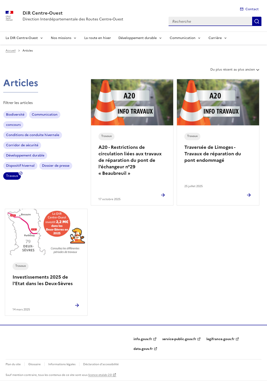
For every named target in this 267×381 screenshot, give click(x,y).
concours (13, 124)
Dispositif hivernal (20, 165)
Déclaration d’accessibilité (101, 364)
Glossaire (34, 364)
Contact (252, 9)
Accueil (11, 51)
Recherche (256, 21)
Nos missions (61, 38)
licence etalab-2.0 (100, 375)
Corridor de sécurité (22, 145)
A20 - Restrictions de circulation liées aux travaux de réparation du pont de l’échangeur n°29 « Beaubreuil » (130, 160)
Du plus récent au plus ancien (235, 71)
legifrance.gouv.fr (220, 339)
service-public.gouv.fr (179, 339)
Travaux (12, 176)
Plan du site (13, 364)
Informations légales (61, 364)
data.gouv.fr (143, 348)
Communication (182, 38)
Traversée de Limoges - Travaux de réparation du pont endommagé (212, 154)
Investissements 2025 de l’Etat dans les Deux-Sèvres (43, 280)
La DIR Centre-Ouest (22, 38)
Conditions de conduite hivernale (32, 135)
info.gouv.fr (143, 339)
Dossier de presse (55, 165)
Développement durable (137, 38)
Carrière (215, 38)
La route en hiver (97, 38)
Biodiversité (15, 114)
